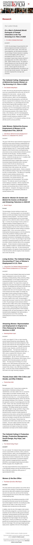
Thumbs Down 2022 (8, 382)
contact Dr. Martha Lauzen (18, 537)
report (14, 40)
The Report (11, 444)
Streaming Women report (10, 333)
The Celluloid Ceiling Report (10, 87)
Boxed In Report (8, 205)
